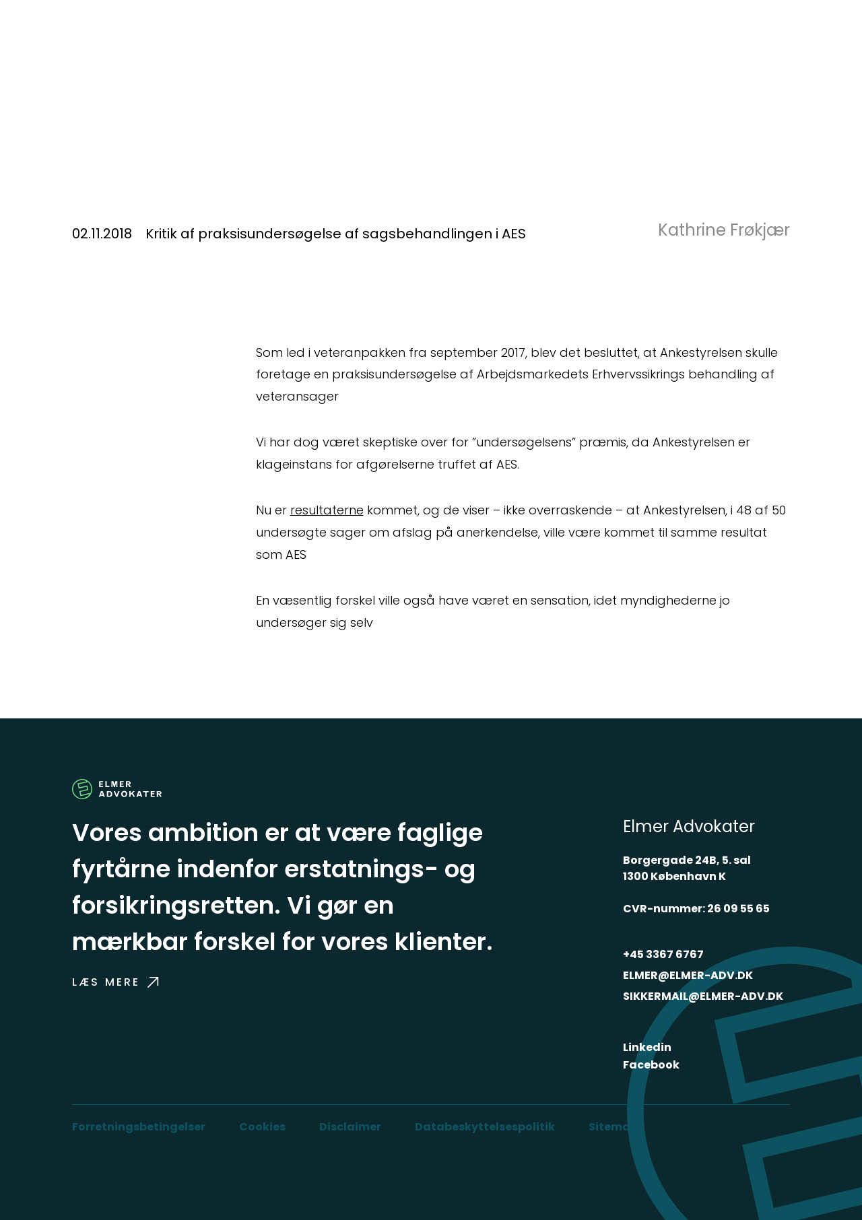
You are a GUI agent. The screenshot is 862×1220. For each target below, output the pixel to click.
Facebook (651, 1065)
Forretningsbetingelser (138, 1126)
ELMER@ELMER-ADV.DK (688, 975)
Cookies (262, 1126)
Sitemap (613, 1126)
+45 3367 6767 (663, 954)
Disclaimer (350, 1126)
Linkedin (647, 1047)
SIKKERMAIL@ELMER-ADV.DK (703, 996)
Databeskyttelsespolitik (485, 1126)
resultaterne (327, 510)
